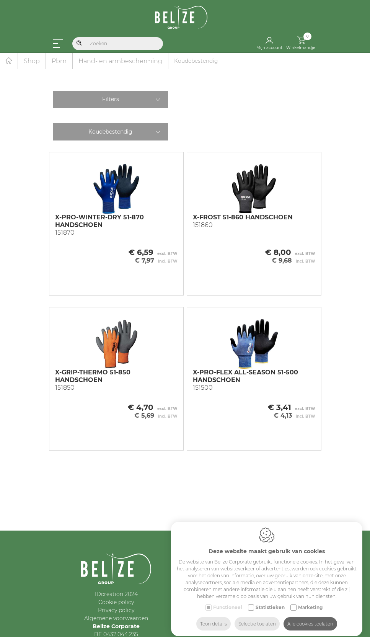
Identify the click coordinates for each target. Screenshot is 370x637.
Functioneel (227, 600)
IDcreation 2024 (116, 594)
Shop (32, 61)
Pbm (59, 61)
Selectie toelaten (257, 617)
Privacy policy (116, 610)
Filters (110, 99)
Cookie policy (116, 602)
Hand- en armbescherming (120, 61)
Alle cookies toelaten (310, 617)
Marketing (310, 600)
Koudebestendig (110, 131)
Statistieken (270, 600)
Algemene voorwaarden (116, 618)
